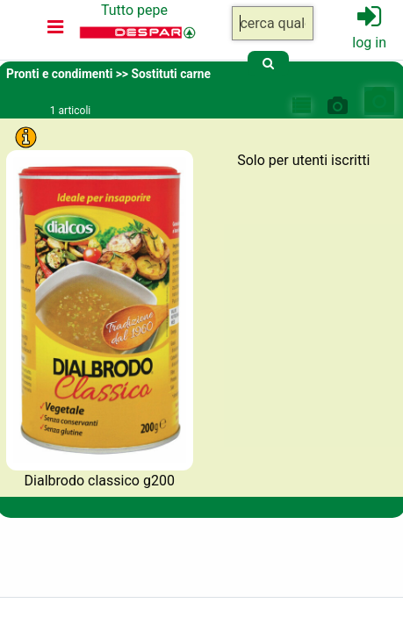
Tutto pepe (134, 10)
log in (369, 42)
